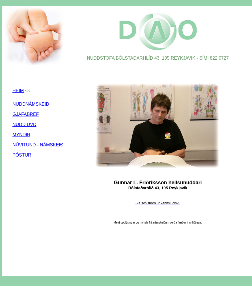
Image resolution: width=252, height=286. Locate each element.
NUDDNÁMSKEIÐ (30, 104)
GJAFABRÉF (25, 114)
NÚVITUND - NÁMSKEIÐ (37, 144)
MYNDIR (21, 134)
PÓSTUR (21, 155)
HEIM (18, 90)
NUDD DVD (24, 124)
